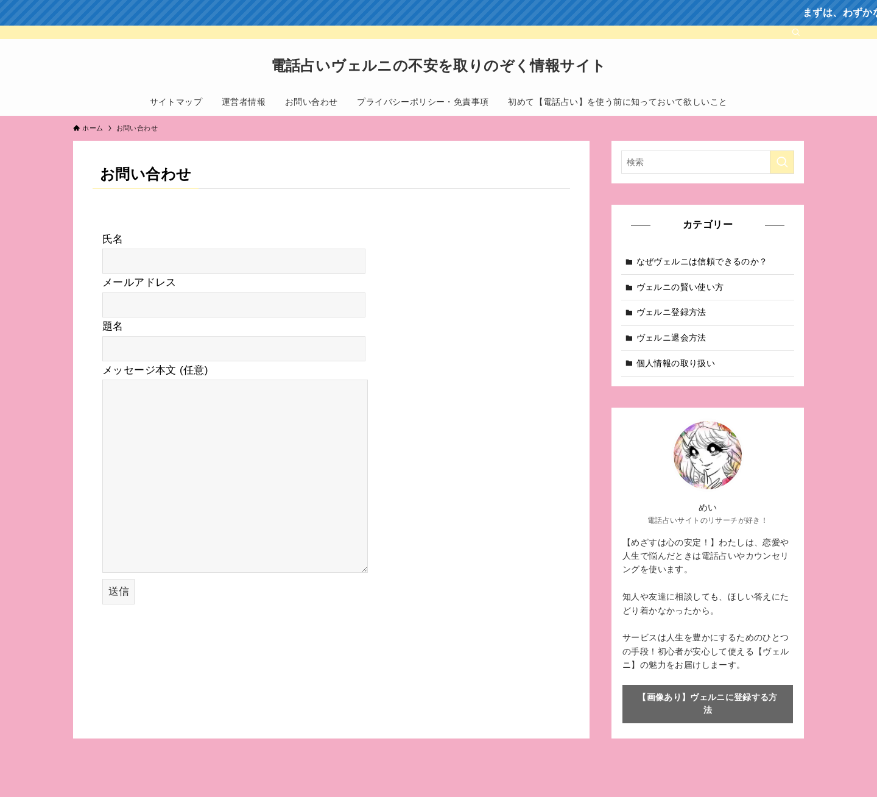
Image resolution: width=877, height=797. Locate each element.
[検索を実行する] (782, 162)
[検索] (796, 32)
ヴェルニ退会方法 (671, 337)
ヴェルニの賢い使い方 (680, 287)
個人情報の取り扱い (676, 363)
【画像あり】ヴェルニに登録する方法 (708, 703)
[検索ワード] (707, 162)
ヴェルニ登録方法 (671, 312)
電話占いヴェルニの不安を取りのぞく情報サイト (439, 65)
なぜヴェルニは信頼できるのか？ (702, 261)
